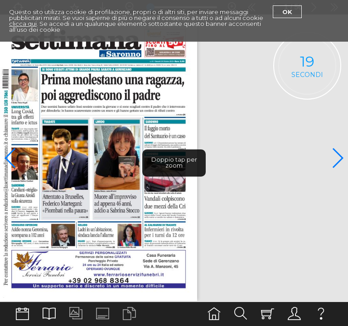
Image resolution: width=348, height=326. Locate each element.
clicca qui (23, 23)
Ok (287, 11)
